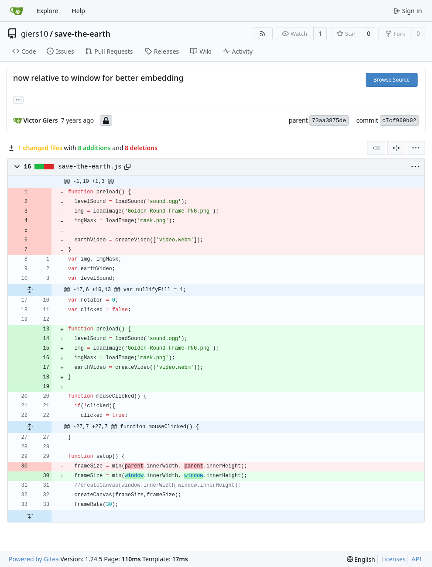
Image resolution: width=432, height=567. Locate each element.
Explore (47, 11)
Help (78, 11)
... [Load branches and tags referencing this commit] (18, 99)
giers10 (34, 33)
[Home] (16, 11)
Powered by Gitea (34, 559)
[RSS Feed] (263, 33)
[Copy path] (127, 167)
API (416, 559)
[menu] (416, 148)
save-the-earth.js (89, 166)
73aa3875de (329, 120)
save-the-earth (82, 33)
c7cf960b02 (399, 120)
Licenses (393, 559)
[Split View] (396, 148)
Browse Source (392, 79)
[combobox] (376, 148)
